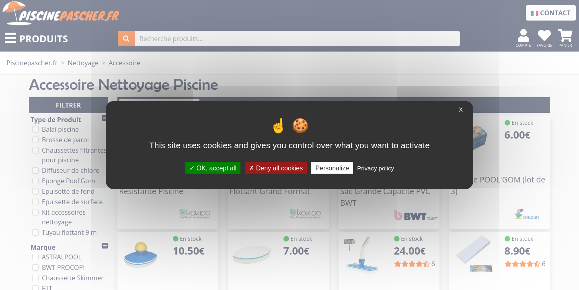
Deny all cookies (276, 167)
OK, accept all (212, 167)
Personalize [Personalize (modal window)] (332, 167)
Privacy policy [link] (375, 167)
